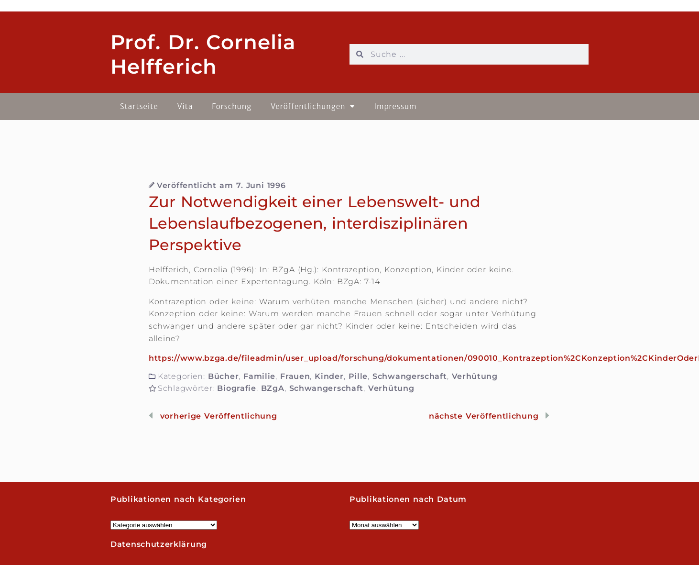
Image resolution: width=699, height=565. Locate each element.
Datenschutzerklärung (158, 544)
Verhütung (475, 376)
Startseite (139, 106)
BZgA (272, 388)
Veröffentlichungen (313, 106)
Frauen (295, 376)
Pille (358, 376)
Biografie (236, 388)
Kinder (329, 376)
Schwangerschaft (409, 376)
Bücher (223, 376)
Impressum (395, 106)
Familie (259, 376)
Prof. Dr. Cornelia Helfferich (203, 54)
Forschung (231, 106)
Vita (185, 106)
